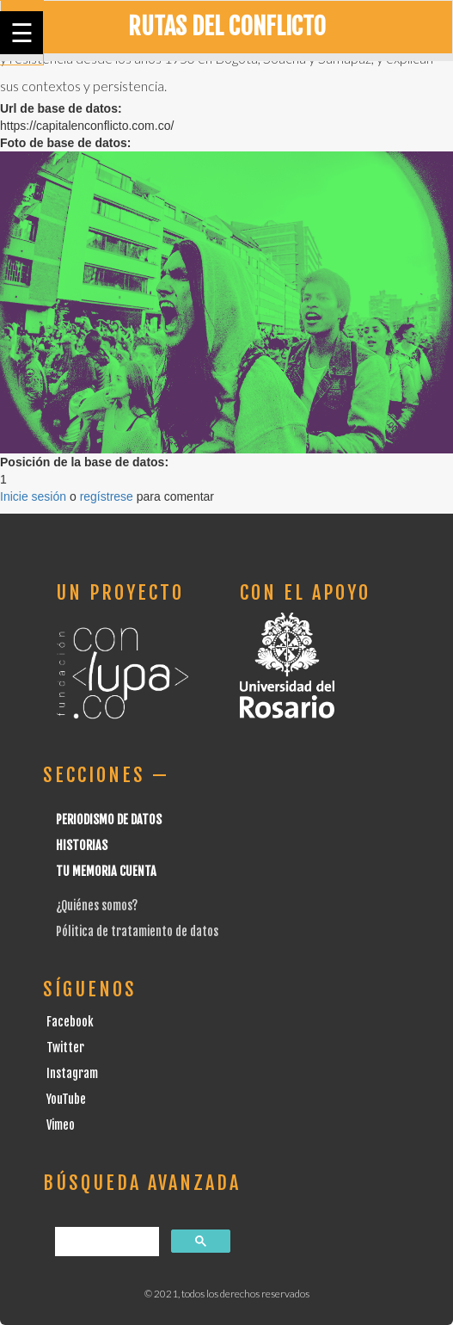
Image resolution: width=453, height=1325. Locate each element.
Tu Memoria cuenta (106, 871)
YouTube (66, 1099)
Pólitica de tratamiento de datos (137, 931)
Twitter (65, 1047)
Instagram (72, 1073)
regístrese (106, 496)
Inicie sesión (33, 496)
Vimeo (60, 1125)
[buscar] (105, 1242)
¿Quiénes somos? (97, 905)
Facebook (70, 1021)
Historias (81, 845)
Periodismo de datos (109, 819)
